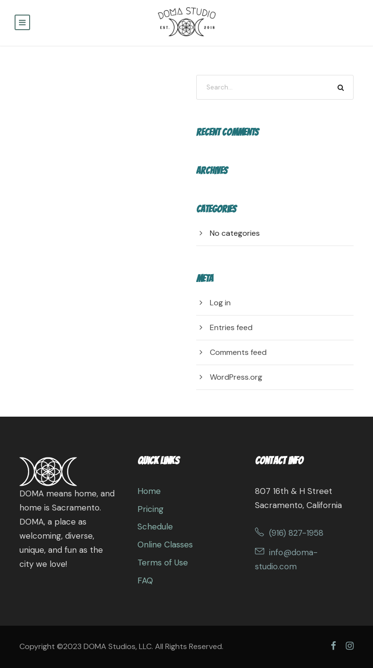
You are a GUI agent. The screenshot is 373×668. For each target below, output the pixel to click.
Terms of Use (162, 562)
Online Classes (165, 544)
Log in (220, 303)
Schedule (155, 526)
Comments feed (238, 352)
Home (149, 491)
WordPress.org (236, 377)
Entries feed (231, 327)
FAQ (145, 580)
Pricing (150, 509)
